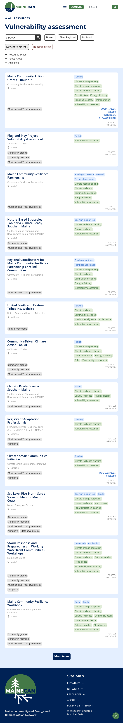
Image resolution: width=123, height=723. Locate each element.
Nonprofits (13, 444)
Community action (83, 355)
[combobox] (99, 7)
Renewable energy (83, 100)
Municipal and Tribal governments (25, 109)
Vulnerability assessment (86, 104)
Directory (78, 419)
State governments (30, 531)
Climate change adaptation (87, 86)
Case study (80, 543)
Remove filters (42, 47)
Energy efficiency (98, 95)
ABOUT (73, 700)
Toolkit (77, 136)
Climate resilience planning (87, 90)
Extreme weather (103, 557)
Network (100, 174)
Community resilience (85, 193)
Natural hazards (103, 396)
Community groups (17, 153)
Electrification (81, 95)
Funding (78, 76)
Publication (93, 543)
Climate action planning (86, 81)
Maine (13, 88)
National (14, 317)
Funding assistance (84, 174)
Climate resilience (83, 188)
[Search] (115, 7)
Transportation (103, 100)
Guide (101, 494)
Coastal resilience (83, 229)
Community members (18, 157)
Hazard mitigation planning (87, 508)
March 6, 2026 (75, 714)
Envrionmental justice (85, 319)
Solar (77, 360)
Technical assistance (84, 179)
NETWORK (75, 689)
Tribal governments (17, 329)
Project (77, 386)
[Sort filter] (17, 47)
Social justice (104, 319)
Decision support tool (84, 220)
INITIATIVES (75, 683)
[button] (64, 7)
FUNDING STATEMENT (80, 705)
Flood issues (101, 503)
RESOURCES (76, 694)
